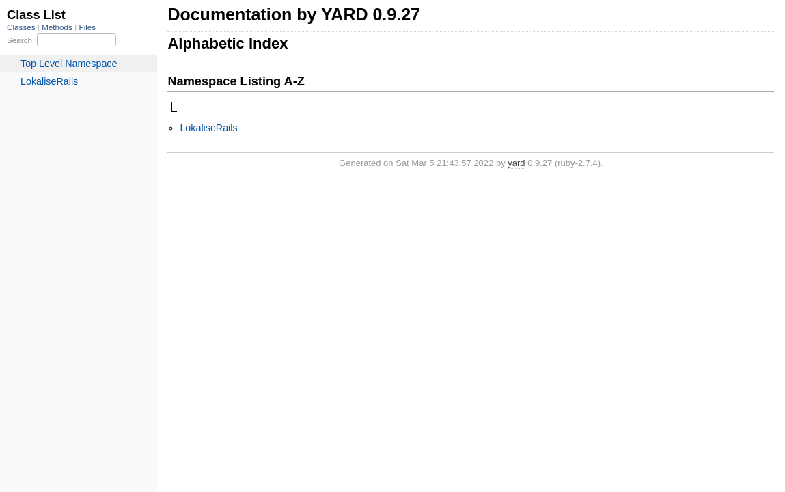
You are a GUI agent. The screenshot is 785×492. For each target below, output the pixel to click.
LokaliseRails (208, 127)
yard (516, 163)
